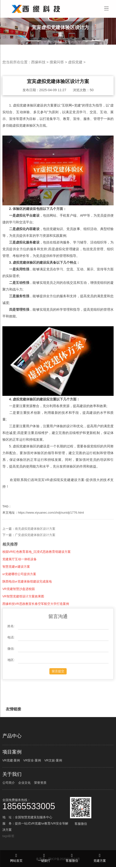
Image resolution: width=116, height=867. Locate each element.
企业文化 (24, 782)
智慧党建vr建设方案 (16, 572)
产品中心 (12, 735)
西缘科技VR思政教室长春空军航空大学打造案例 (35, 610)
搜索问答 (57, 62)
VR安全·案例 (32, 760)
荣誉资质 (40, 782)
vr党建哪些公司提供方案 (19, 580)
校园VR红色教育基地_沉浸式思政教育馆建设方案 (36, 557)
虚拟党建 (75, 62)
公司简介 (8, 782)
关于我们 (12, 774)
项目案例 (12, 751)
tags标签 (8, 836)
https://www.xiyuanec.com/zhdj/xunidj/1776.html (51, 512)
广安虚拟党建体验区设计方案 (35, 541)
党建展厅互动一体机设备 (19, 565)
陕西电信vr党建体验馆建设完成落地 (27, 587)
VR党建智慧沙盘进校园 (18, 595)
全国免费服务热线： (35, 803)
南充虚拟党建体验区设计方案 (35, 534)
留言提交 (58, 677)
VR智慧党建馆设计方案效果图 (23, 602)
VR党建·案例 (11, 760)
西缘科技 (38, 62)
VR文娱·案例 (53, 760)
